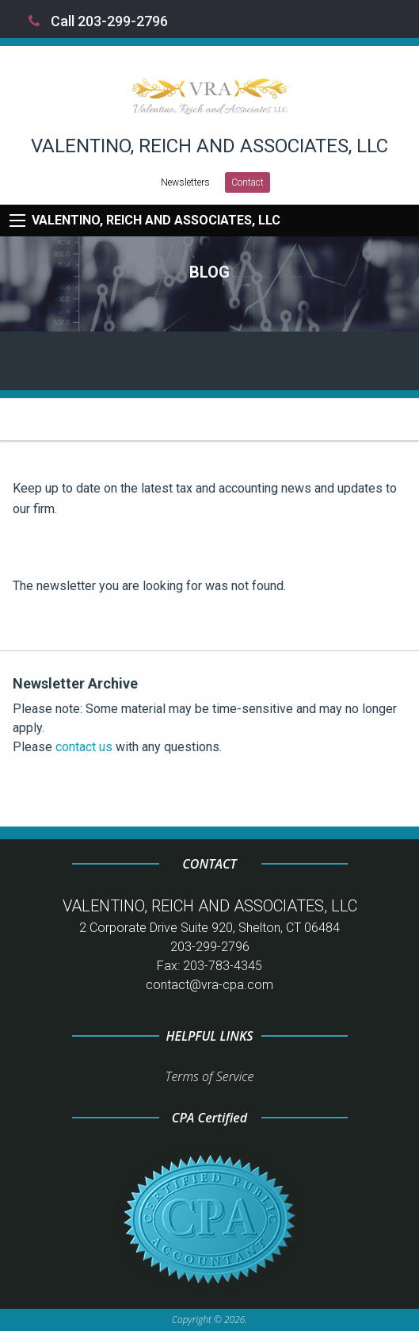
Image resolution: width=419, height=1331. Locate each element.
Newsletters (185, 182)
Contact (247, 182)
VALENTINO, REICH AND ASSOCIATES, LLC (156, 220)
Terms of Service (210, 1076)
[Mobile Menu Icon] (17, 220)
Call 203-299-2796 (98, 21)
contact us (83, 746)
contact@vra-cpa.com (209, 984)
